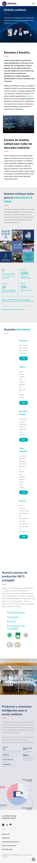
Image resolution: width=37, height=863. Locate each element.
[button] (33, 859)
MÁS (23, 358)
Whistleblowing (7, 849)
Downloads (6, 838)
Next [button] (32, 246)
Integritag (29, 96)
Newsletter (5, 834)
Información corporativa (10, 842)
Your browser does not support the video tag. (18, 124)
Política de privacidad (9, 845)
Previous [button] (5, 246)
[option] (18, 246)
